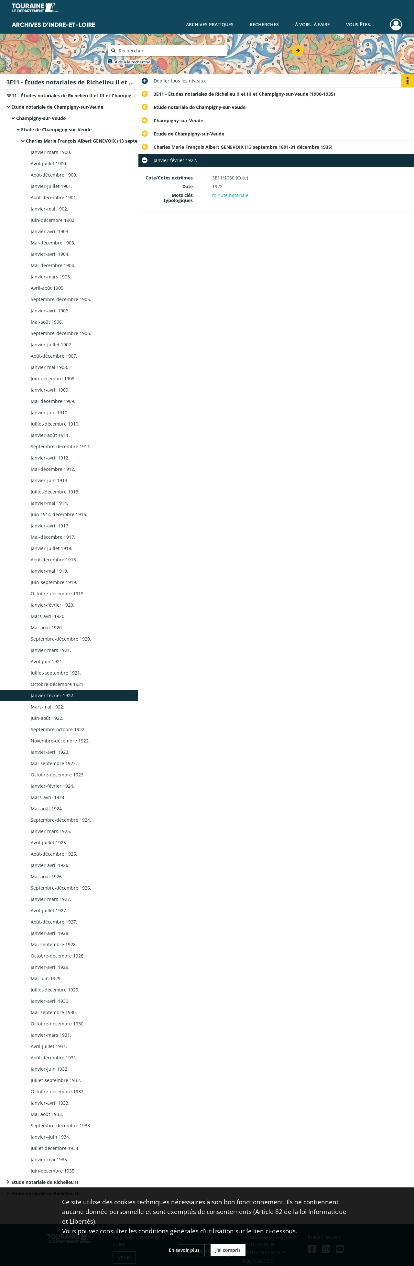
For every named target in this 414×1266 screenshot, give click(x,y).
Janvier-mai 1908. (49, 367)
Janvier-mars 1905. (51, 277)
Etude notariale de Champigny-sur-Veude (57, 107)
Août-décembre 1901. (54, 197)
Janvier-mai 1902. (49, 209)
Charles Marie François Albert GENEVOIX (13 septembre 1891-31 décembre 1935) (90, 141)
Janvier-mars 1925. (51, 831)
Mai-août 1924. (47, 809)
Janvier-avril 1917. (50, 526)
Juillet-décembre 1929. (55, 990)
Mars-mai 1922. (47, 707)
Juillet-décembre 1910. (55, 424)
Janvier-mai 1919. (49, 571)
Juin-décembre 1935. (53, 1171)
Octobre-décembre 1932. (58, 1091)
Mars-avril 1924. (48, 797)
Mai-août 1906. (47, 322)
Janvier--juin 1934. (50, 1137)
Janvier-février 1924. (52, 786)
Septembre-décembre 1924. (61, 820)
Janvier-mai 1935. (49, 1159)
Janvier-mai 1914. (49, 503)
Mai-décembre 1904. (53, 265)
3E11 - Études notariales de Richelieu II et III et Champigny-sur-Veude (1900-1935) (71, 95)
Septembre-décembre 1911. (61, 446)
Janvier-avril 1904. (50, 254)
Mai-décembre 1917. (53, 537)
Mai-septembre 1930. (54, 1012)
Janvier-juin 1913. (50, 480)
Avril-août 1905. (48, 288)
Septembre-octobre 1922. (58, 729)
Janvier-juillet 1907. (51, 344)
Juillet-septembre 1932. (56, 1080)
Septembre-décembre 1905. (61, 299)
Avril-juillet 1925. (49, 842)
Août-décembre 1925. (54, 854)
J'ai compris (228, 1250)
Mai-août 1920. (47, 627)
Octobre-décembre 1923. (58, 775)
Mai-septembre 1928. (54, 944)
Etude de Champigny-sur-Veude (56, 129)
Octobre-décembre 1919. (58, 593)
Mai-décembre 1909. (53, 401)
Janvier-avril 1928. (50, 933)
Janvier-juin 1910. (50, 412)
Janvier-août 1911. (50, 435)
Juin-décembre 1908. (53, 378)
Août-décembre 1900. (54, 175)
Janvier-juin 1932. (50, 1069)
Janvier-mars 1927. (51, 899)
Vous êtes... (360, 24)
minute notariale (230, 195)
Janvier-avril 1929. (50, 967)
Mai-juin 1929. (46, 978)
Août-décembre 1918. (54, 560)
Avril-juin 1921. (47, 661)
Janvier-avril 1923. (50, 752)
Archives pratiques (210, 24)
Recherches (264, 24)
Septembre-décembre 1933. (61, 1125)
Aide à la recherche (132, 62)
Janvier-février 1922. (52, 695)
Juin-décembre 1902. (53, 220)
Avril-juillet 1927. (49, 910)
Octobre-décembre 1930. (58, 1024)
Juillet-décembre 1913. (55, 492)
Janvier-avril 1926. (50, 865)
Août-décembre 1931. (54, 1058)
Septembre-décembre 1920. (61, 639)
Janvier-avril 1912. (50, 458)
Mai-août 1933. (47, 1114)
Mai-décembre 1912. (53, 469)
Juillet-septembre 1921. (56, 673)
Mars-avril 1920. (48, 616)
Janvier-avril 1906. (50, 311)
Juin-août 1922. (47, 718)
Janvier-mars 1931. (51, 1035)
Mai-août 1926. (47, 876)
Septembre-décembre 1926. (61, 888)
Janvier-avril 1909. (50, 390)
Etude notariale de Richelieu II (44, 1182)
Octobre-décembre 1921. (58, 684)
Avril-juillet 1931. (49, 1046)
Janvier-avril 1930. (50, 1001)
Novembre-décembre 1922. (60, 741)
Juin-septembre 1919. (54, 582)
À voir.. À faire (312, 24)
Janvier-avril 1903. (50, 231)
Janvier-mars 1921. (51, 650)
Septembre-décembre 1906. (61, 333)
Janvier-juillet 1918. (51, 548)
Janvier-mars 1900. (51, 152)
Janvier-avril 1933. (50, 1103)
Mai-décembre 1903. (53, 243)
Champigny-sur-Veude (41, 118)
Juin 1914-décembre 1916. (59, 514)
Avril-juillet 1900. (49, 163)
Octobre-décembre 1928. (58, 956)
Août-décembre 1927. (54, 922)
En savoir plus (184, 1250)
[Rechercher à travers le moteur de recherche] (171, 50)
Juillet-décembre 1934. (55, 1148)
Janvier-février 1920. (52, 605)
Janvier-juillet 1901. (51, 186)
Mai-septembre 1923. (54, 763)
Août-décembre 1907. (54, 356)
